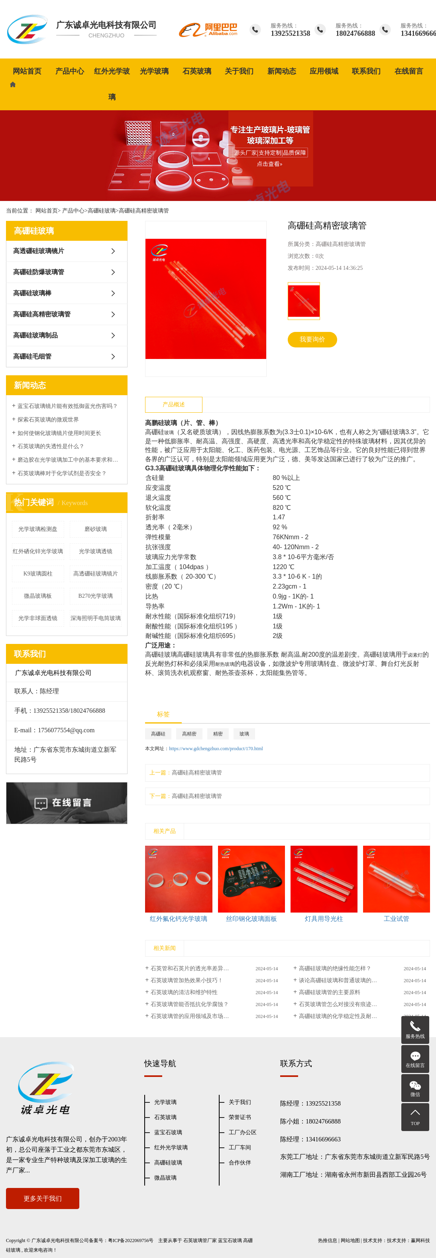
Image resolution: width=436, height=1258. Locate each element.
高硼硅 (158, 734)
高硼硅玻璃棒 (32, 293)
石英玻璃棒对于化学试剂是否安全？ (62, 473)
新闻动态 (281, 71)
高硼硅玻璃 (102, 211)
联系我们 (366, 71)
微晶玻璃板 (38, 596)
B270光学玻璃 (96, 596)
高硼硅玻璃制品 (35, 335)
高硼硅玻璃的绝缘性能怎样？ (335, 968)
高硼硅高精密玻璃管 (144, 211)
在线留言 (409, 71)
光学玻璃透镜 (95, 551)
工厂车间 (240, 1148)
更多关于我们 (43, 1198)
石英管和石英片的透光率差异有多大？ (198, 968)
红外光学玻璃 (112, 84)
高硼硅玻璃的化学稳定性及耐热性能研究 (349, 1016)
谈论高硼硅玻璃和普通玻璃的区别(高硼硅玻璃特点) (362, 980)
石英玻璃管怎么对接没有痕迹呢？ (341, 1004)
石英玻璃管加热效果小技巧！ (187, 980)
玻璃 (244, 734)
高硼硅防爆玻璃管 (38, 272)
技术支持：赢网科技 (408, 1240)
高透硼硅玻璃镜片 (38, 251)
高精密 (189, 734)
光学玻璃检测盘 (37, 529)
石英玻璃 (197, 71)
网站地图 (350, 1240)
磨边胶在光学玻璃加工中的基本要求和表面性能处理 (70, 460)
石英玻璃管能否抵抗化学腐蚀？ (190, 1004)
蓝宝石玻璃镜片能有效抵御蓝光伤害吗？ (68, 406)
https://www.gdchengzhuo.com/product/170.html (216, 748)
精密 (218, 734)
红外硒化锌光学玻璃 (38, 551)
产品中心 (69, 71)
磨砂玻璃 (95, 529)
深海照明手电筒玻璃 (96, 618)
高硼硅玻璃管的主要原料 (329, 992)
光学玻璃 (154, 71)
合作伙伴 (240, 1163)
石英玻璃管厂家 (200, 1240)
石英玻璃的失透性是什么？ (51, 446)
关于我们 (239, 71)
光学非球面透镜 (37, 618)
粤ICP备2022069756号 (131, 1240)
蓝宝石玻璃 (168, 1132)
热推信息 (327, 1240)
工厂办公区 (243, 1132)
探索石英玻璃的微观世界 (48, 420)
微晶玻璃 (165, 1178)
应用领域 (324, 71)
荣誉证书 (240, 1117)
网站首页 (27, 71)
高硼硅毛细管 (32, 356)
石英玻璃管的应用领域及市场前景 (192, 1016)
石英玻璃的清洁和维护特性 (184, 992)
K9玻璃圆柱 (38, 574)
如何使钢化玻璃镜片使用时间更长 (59, 433)
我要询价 (312, 339)
